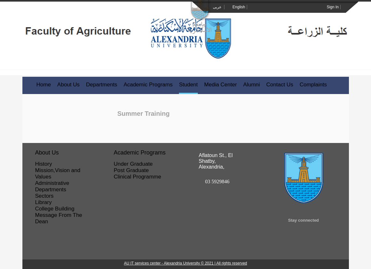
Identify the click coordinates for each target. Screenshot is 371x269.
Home (43, 85)
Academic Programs (148, 85)
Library (43, 202)
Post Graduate (131, 170)
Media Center (220, 85)
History (43, 164)
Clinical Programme (137, 177)
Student (188, 85)
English (238, 7)
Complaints (313, 85)
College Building (55, 209)
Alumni (251, 85)
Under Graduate (133, 164)
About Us (68, 85)
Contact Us (279, 85)
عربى (217, 7)
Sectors (44, 196)
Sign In (333, 7)
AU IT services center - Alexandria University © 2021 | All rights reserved (185, 263)
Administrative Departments (52, 186)
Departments (101, 85)
